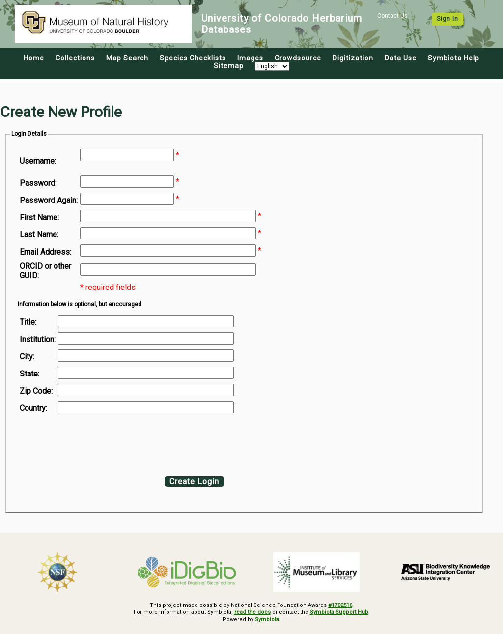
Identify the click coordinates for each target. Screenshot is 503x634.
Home (34, 58)
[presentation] (99, 442)
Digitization (353, 58)
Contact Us (392, 15)
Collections (75, 58)
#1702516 (340, 605)
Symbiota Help (453, 58)
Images (250, 58)
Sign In (447, 18)
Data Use (401, 58)
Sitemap (229, 66)
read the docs (252, 612)
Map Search (127, 58)
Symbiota (267, 619)
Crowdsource (298, 58)
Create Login (194, 481)
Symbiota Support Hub (339, 612)
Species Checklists (193, 58)
